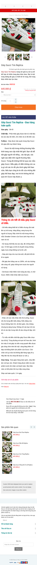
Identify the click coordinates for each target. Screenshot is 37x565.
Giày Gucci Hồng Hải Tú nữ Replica (22, 465)
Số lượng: (3, 101)
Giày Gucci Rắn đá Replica (20, 443)
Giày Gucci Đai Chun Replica (21, 432)
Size (2, 92)
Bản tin (18, 541)
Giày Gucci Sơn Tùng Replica (21, 454)
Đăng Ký (6, 386)
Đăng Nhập (32, 383)
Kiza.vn (5, 520)
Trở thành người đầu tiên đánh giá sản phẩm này (22, 69)
